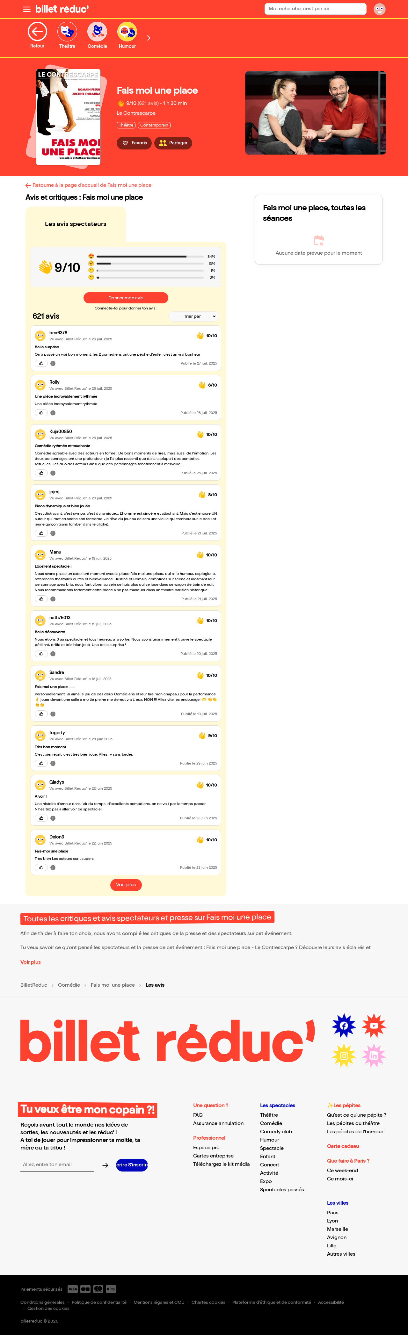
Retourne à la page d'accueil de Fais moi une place (92, 185)
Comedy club (276, 1132)
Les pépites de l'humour (355, 1132)
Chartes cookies (208, 1302)
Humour (269, 1140)
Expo (266, 1182)
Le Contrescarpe (136, 113)
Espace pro (206, 1148)
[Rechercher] (359, 9)
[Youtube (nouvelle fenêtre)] (374, 1026)
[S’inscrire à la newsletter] (132, 1165)
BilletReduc (33, 985)
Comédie (69, 985)
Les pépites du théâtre (353, 1124)
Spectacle (272, 1148)
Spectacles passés (282, 1190)
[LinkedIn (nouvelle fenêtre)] (374, 1056)
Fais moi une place (113, 985)
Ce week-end (342, 1171)
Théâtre (269, 1115)
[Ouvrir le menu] (26, 8)
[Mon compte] (380, 9)
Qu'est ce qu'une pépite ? (356, 1115)
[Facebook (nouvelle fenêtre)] (344, 1026)
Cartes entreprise (213, 1156)
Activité (269, 1173)
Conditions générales (42, 1302)
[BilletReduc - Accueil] (62, 9)
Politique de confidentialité (99, 1302)
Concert (269, 1165)
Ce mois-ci (340, 1179)
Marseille (337, 1229)
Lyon (332, 1221)
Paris (333, 1213)
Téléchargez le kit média (221, 1164)
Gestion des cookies (48, 1308)
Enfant (267, 1157)
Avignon (336, 1238)
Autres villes (341, 1254)
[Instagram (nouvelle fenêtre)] (344, 1056)
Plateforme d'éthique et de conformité (271, 1302)
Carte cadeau (343, 1146)
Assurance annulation (218, 1124)
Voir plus (30, 962)
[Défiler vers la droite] (149, 37)
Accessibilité (331, 1302)
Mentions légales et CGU (159, 1302)
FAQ (198, 1115)
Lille (331, 1246)
